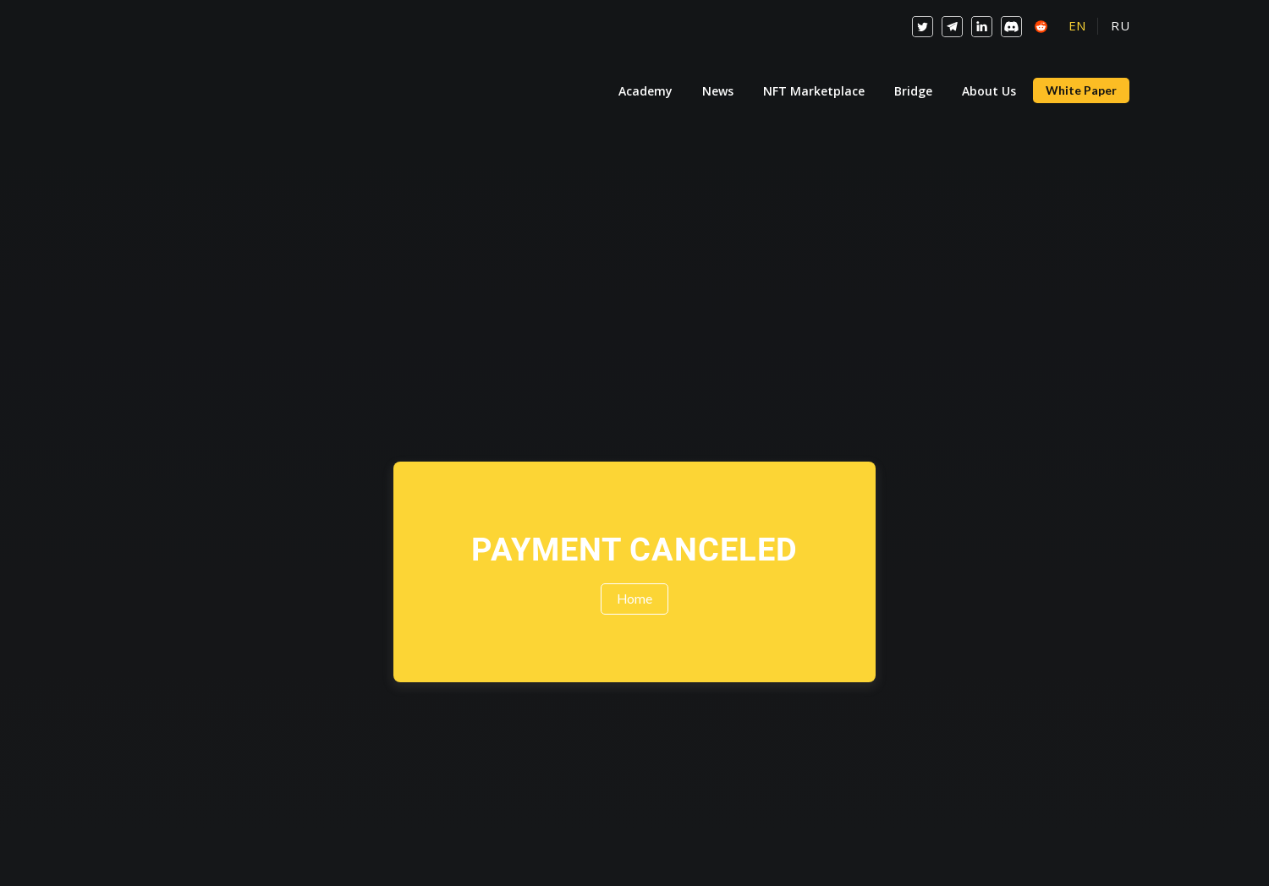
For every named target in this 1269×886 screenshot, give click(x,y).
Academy (645, 91)
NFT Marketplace (814, 91)
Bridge (913, 91)
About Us (989, 91)
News (717, 91)
